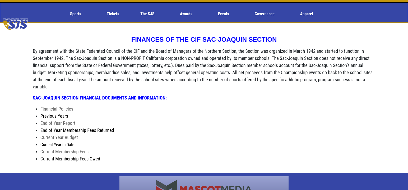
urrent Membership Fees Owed (70, 159)
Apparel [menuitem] (306, 13)
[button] (77, 14)
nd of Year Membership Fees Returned (77, 130)
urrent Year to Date (58, 144)
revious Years (54, 116)
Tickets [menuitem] (113, 13)
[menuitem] (77, 14)
